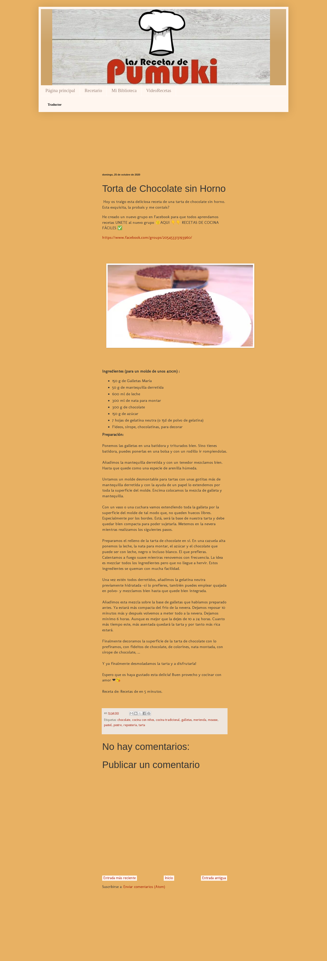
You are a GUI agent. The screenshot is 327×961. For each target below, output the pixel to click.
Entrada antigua (214, 878)
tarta (142, 725)
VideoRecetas (158, 90)
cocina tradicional (168, 720)
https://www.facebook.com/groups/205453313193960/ (147, 237)
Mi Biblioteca (124, 90)
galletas (186, 720)
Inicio (169, 878)
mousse (213, 720)
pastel (108, 725)
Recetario (93, 90)
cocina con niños (143, 720)
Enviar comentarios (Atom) (144, 887)
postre (118, 725)
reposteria (130, 725)
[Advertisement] (164, 134)
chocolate (123, 720)
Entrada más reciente (119, 878)
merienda (199, 720)
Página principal (60, 90)
